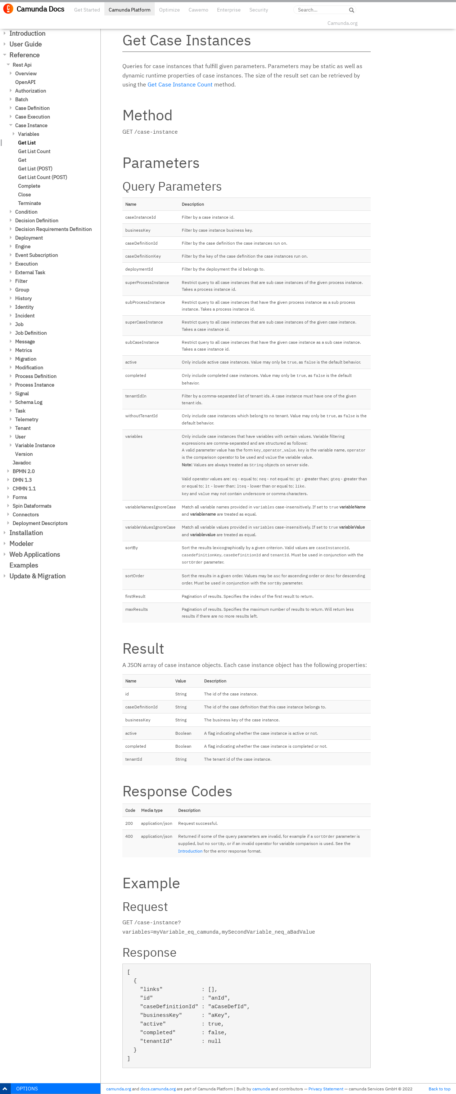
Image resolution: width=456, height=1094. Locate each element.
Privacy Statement (325, 1088)
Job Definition (31, 333)
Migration (25, 359)
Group (22, 289)
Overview (26, 73)
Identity (24, 307)
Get (22, 160)
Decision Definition (36, 220)
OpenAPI (25, 82)
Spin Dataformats (32, 506)
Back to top (440, 1088)
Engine (23, 246)
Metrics (23, 350)
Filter (21, 281)
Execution (26, 264)
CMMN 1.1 (24, 488)
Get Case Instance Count (180, 84)
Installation (26, 533)
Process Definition (36, 376)
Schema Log (28, 402)
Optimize (169, 9)
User (20, 436)
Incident (25, 315)
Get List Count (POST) (42, 177)
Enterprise (229, 9)
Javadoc (22, 462)
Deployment (29, 238)
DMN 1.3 (22, 480)
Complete (29, 186)
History (23, 298)
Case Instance (31, 125)
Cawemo (198, 9)
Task (20, 411)
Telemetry (26, 419)
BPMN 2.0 (24, 471)
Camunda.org (342, 23)
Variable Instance (35, 445)
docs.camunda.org (158, 1088)
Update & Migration (37, 576)
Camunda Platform (129, 9)
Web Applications (34, 554)
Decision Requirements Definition (53, 229)
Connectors (26, 514)
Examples (23, 565)
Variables (28, 134)
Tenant (23, 428)
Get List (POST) (35, 168)
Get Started (87, 9)
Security (258, 9)
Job (19, 324)
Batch (21, 99)
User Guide (25, 44)
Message (25, 341)
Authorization (30, 91)
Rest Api (22, 65)
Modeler (21, 543)
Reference (24, 55)
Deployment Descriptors (40, 523)
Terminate (29, 203)
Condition (26, 212)
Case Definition (32, 108)
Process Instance (34, 385)
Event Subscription (36, 255)
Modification (29, 367)
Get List (27, 142)
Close (24, 194)
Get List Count (34, 151)
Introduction (27, 33)
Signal (22, 393)
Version (24, 454)
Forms (20, 497)
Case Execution (32, 117)
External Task (30, 272)
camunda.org (118, 1088)
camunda (261, 1088)
